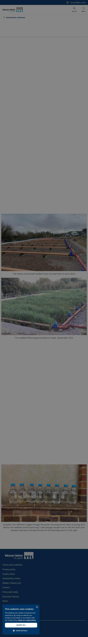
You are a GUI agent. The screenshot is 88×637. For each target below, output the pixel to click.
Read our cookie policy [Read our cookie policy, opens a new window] (27, 620)
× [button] (37, 607)
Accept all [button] (21, 625)
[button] (21, 630)
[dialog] (21, 620)
